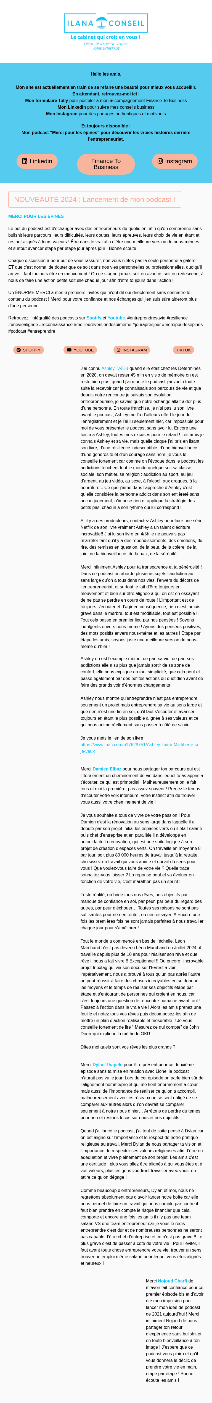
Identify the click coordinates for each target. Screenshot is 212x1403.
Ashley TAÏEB (114, 368)
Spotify (93, 318)
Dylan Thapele (107, 1064)
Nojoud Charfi (172, 1281)
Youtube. (118, 318)
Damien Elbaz (106, 769)
